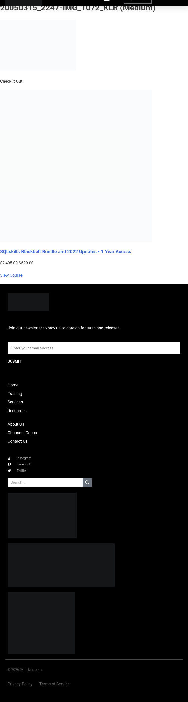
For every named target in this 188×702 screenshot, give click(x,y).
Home (13, 385)
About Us (16, 424)
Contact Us (18, 441)
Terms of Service (54, 683)
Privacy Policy (20, 683)
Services (15, 402)
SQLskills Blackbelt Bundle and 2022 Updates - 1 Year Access (65, 252)
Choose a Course (23, 432)
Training (15, 393)
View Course (11, 275)
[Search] (87, 482)
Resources (17, 410)
